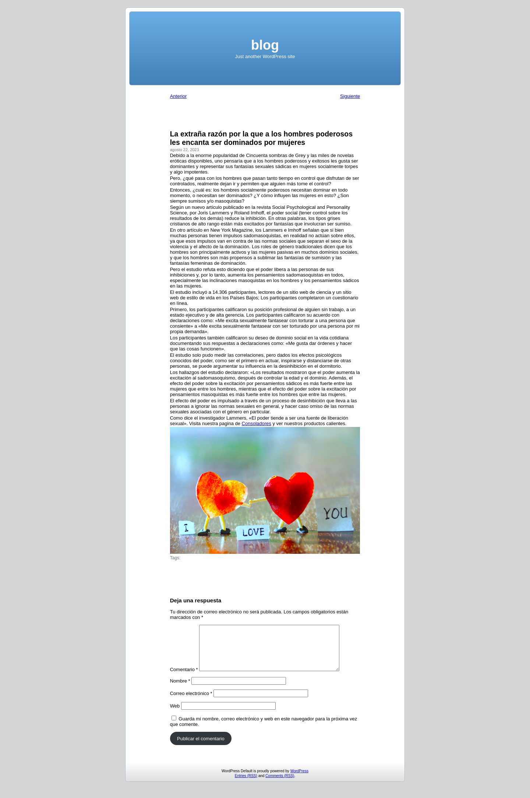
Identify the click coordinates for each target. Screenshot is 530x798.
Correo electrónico (191, 702)
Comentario (184, 678)
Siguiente (350, 96)
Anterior (178, 96)
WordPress (299, 780)
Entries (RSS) (246, 785)
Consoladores (256, 423)
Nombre (180, 689)
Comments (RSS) (279, 785)
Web (175, 714)
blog (265, 45)
